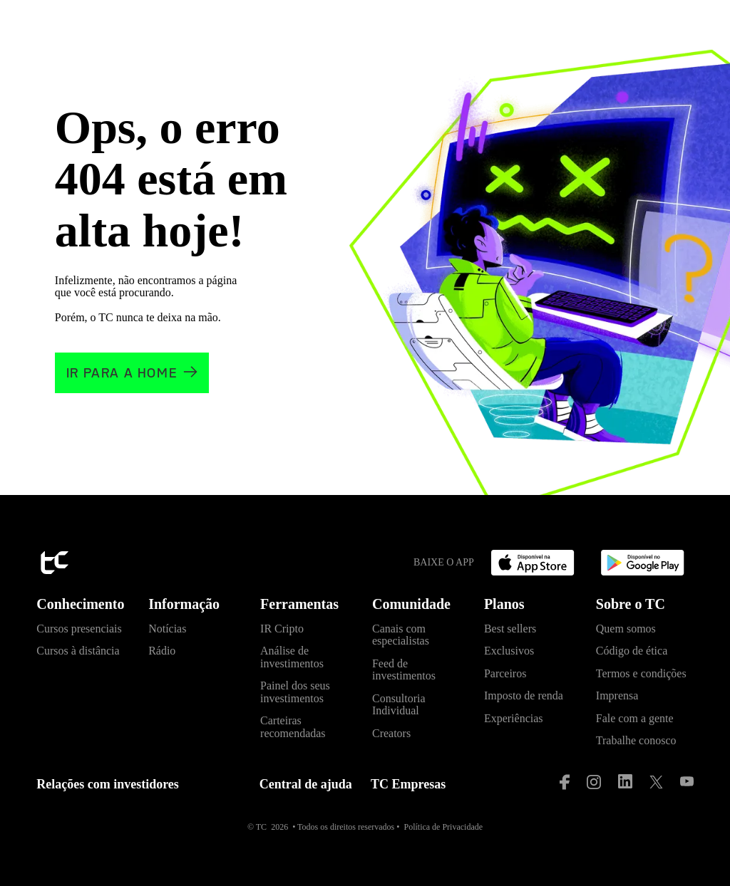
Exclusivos (509, 651)
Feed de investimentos (404, 669)
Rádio (161, 651)
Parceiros (505, 673)
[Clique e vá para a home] (132, 373)
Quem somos (626, 628)
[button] (85, 608)
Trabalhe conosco (636, 740)
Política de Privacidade (443, 827)
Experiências (513, 718)
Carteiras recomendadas (293, 726)
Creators (391, 733)
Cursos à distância (77, 651)
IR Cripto (282, 628)
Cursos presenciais (79, 628)
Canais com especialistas (400, 634)
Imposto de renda (523, 695)
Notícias (167, 628)
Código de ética (631, 651)
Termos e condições (641, 673)
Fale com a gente (635, 718)
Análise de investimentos (292, 657)
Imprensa (617, 695)
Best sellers (510, 628)
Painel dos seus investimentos (295, 691)
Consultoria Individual (399, 704)
